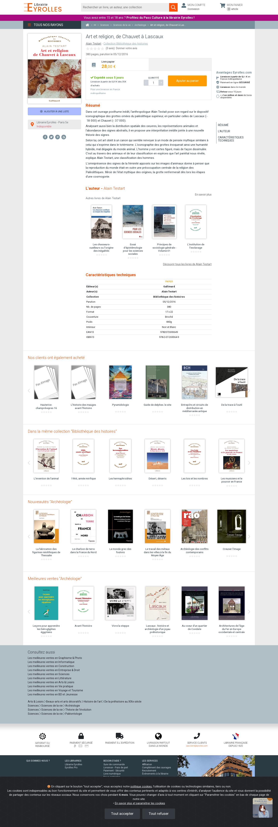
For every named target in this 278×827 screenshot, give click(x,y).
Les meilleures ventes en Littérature (49, 678)
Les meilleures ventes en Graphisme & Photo (55, 657)
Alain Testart (93, 43)
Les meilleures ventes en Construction (51, 666)
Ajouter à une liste (54, 111)
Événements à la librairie (155, 773)
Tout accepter (122, 813)
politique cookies (141, 786)
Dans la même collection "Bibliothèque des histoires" (72, 431)
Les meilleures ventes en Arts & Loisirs (51, 682)
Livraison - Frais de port (115, 767)
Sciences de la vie (52, 705)
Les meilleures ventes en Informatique (51, 662)
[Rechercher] (125, 7)
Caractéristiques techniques (231, 139)
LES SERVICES (150, 760)
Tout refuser (159, 813)
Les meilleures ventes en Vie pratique (50, 686)
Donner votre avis (126, 48)
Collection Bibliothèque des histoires (125, 43)
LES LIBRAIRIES (73, 760)
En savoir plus (203, 194)
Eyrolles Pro (71, 767)
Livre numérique (112, 773)
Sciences (33, 705)
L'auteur (224, 131)
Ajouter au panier (187, 81)
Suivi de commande (114, 764)
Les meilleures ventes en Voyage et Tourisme (55, 690)
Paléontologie (73, 713)
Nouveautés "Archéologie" (50, 501)
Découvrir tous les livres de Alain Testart (187, 264)
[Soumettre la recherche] (173, 7)
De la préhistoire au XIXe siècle (123, 701)
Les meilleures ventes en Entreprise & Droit (54, 670)
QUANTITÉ (153, 77)
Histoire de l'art (93, 701)
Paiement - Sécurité (113, 770)
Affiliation (147, 764)
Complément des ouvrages (156, 767)
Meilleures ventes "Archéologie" (55, 578)
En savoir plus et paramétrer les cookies (140, 803)
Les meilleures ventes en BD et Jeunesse (53, 694)
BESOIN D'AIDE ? (112, 760)
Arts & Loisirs (36, 701)
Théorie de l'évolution (78, 709)
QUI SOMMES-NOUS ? (38, 760)
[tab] (117, 64)
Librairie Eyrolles (73, 764)
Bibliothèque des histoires (169, 296)
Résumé (223, 125)
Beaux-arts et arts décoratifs (63, 701)
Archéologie (72, 705)
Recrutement (149, 770)
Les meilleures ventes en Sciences (49, 674)
